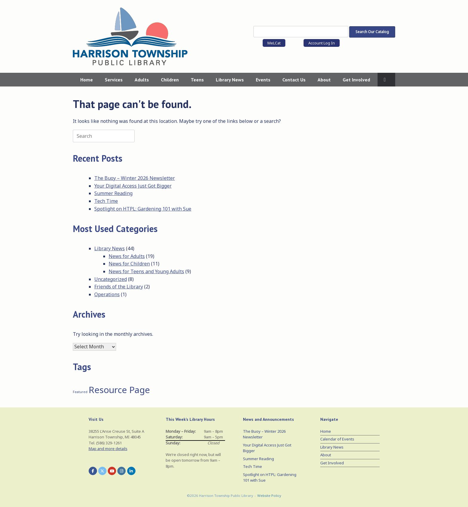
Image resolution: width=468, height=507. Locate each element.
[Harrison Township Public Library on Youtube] (112, 471)
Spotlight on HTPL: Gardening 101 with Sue (142, 208)
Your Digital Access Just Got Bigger (133, 186)
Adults (142, 80)
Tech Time (106, 201)
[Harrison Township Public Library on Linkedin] (131, 471)
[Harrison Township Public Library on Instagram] (121, 471)
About (324, 80)
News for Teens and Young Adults (146, 271)
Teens (197, 80)
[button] (386, 79)
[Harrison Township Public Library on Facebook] (93, 471)
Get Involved (356, 80)
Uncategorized (110, 279)
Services (114, 80)
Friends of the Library (118, 286)
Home (86, 80)
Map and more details (108, 448)
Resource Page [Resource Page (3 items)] (119, 390)
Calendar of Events (337, 439)
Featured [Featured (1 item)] (80, 392)
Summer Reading (113, 193)
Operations (107, 294)
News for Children (129, 263)
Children (170, 80)
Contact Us (294, 80)
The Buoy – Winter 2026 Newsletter (134, 178)
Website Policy (269, 495)
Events (263, 80)
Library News (230, 80)
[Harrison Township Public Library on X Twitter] (102, 471)
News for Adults (127, 256)
